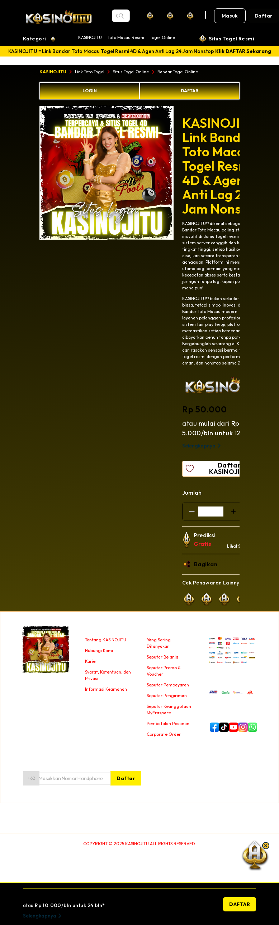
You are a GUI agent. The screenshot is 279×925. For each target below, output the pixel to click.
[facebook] (213, 727)
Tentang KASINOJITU (105, 639)
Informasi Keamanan (106, 689)
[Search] (121, 15)
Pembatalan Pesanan (168, 723)
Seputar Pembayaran (168, 684)
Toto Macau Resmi (126, 37)
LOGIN (89, 90)
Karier (91, 661)
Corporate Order (164, 734)
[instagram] (241, 727)
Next (179, 173)
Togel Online (162, 37)
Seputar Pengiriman (167, 695)
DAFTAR (189, 90)
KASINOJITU (90, 37)
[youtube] (232, 727)
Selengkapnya (202, 445)
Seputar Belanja (162, 657)
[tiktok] (222, 727)
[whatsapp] (251, 727)
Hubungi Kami (99, 650)
